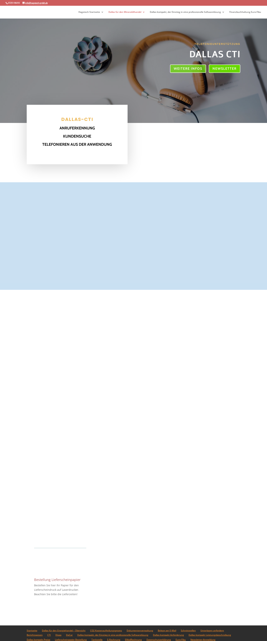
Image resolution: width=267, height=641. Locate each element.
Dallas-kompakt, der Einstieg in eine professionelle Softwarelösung (185, 12)
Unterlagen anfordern (212, 630)
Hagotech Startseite (89, 12)
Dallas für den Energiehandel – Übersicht (63, 630)
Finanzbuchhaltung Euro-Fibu (245, 12)
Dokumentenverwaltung (140, 630)
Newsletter (224, 69)
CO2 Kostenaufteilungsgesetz (106, 630)
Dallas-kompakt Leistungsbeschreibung (210, 635)
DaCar (69, 635)
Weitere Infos (188, 69)
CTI (49, 635)
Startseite (32, 630)
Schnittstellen (188, 630)
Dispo (58, 635)
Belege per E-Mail (167, 630)
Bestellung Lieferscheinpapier (57, 579)
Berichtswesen (35, 635)
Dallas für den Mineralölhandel (124, 12)
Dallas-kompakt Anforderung (168, 635)
